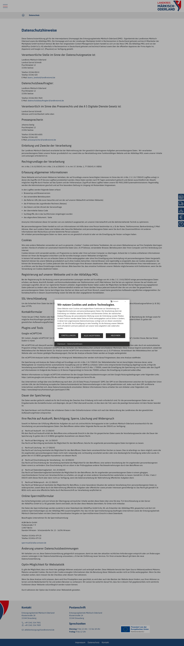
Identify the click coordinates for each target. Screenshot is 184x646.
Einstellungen (68, 335)
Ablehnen (115, 335)
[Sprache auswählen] (111, 301)
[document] (92, 318)
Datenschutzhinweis (74, 344)
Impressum (61, 344)
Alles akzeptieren (92, 336)
